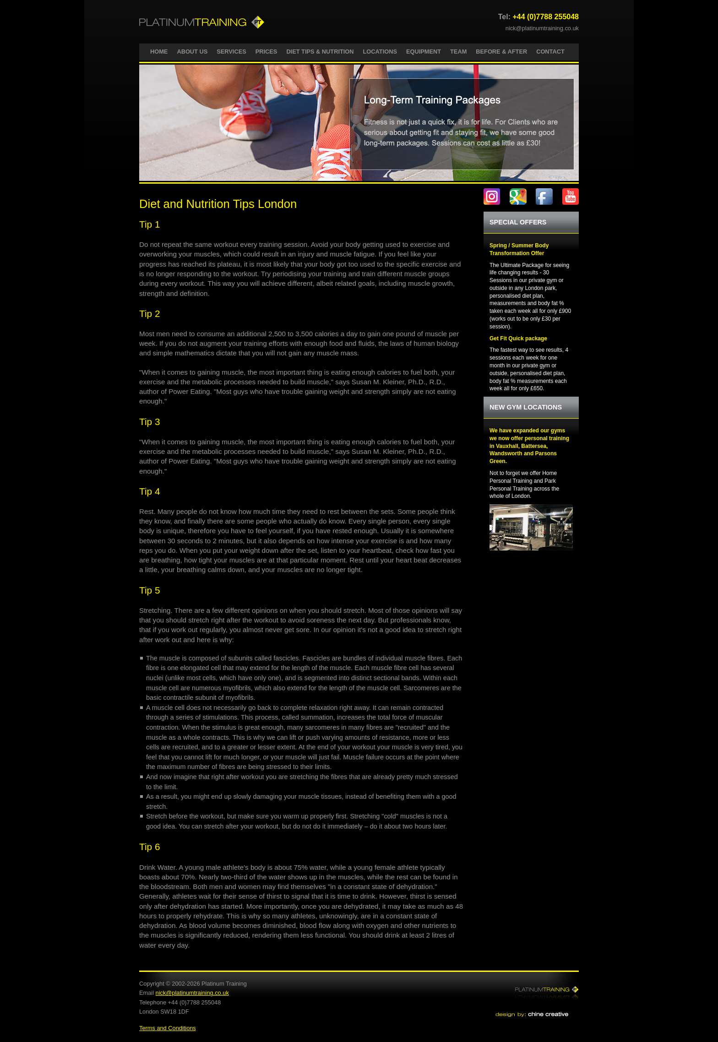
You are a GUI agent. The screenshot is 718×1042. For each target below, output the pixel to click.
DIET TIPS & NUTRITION (320, 51)
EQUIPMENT (423, 51)
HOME (159, 51)
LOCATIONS (380, 51)
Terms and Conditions (167, 1028)
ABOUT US (192, 51)
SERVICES (231, 51)
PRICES (266, 51)
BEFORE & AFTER (501, 51)
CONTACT (550, 51)
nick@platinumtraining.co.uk (542, 28)
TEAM (458, 51)
